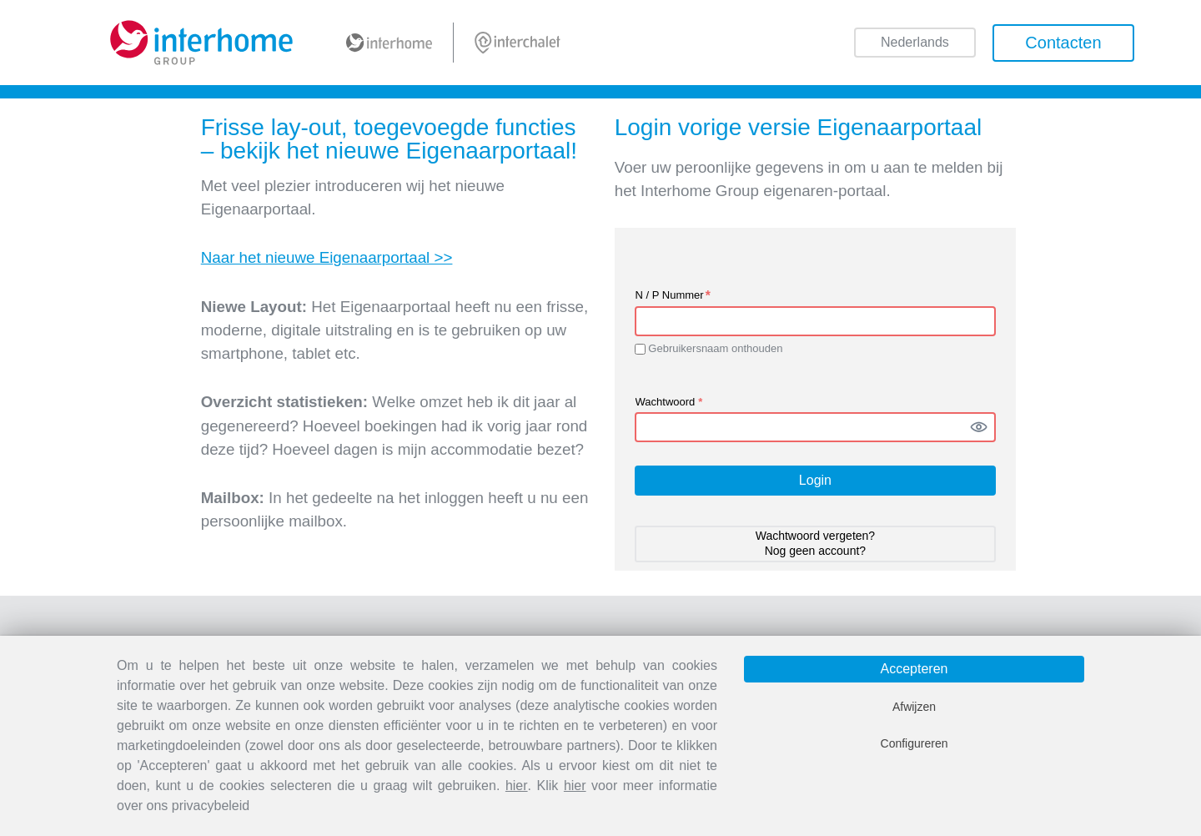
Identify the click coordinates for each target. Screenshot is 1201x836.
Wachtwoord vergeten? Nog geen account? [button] (815, 543)
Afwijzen (914, 706)
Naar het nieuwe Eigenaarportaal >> (327, 257)
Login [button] (815, 480)
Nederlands (915, 44)
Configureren (914, 743)
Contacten (1063, 42)
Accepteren (914, 669)
